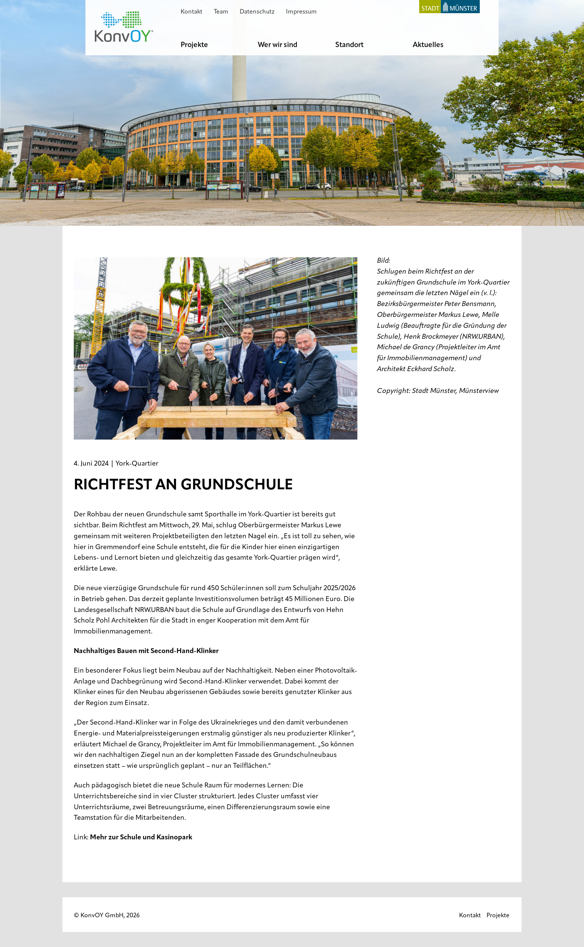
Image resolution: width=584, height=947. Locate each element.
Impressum (301, 12)
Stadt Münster (447, 6)
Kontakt (191, 12)
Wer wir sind (277, 45)
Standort (349, 45)
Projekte (194, 45)
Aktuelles (428, 45)
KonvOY (124, 26)
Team (221, 12)
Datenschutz (257, 12)
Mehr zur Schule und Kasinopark (141, 837)
